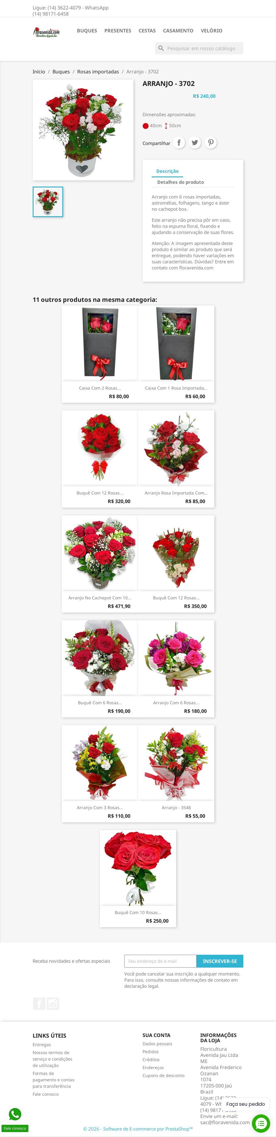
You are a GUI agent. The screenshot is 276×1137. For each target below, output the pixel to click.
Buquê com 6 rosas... (100, 703)
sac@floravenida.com (225, 1122)
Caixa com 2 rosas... (100, 388)
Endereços (153, 1067)
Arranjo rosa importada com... (176, 493)
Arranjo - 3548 (176, 807)
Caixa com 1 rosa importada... (176, 388)
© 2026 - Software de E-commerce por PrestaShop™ (138, 1129)
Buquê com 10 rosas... (138, 912)
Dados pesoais (157, 1043)
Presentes (117, 30)
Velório (212, 30)
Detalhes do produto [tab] (180, 182)
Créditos (151, 1059)
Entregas (42, 1044)
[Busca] (199, 48)
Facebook (39, 1004)
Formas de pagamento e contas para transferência (53, 1079)
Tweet (195, 142)
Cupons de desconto (163, 1075)
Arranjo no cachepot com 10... (99, 598)
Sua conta (156, 1035)
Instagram (53, 1004)
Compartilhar (179, 142)
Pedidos (151, 1051)
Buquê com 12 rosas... (100, 493)
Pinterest (211, 142)
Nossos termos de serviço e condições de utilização (52, 1059)
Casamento (178, 30)
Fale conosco (46, 1094)
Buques (87, 30)
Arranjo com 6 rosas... (176, 703)
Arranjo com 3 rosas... (100, 807)
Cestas (147, 30)
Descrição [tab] (167, 171)
